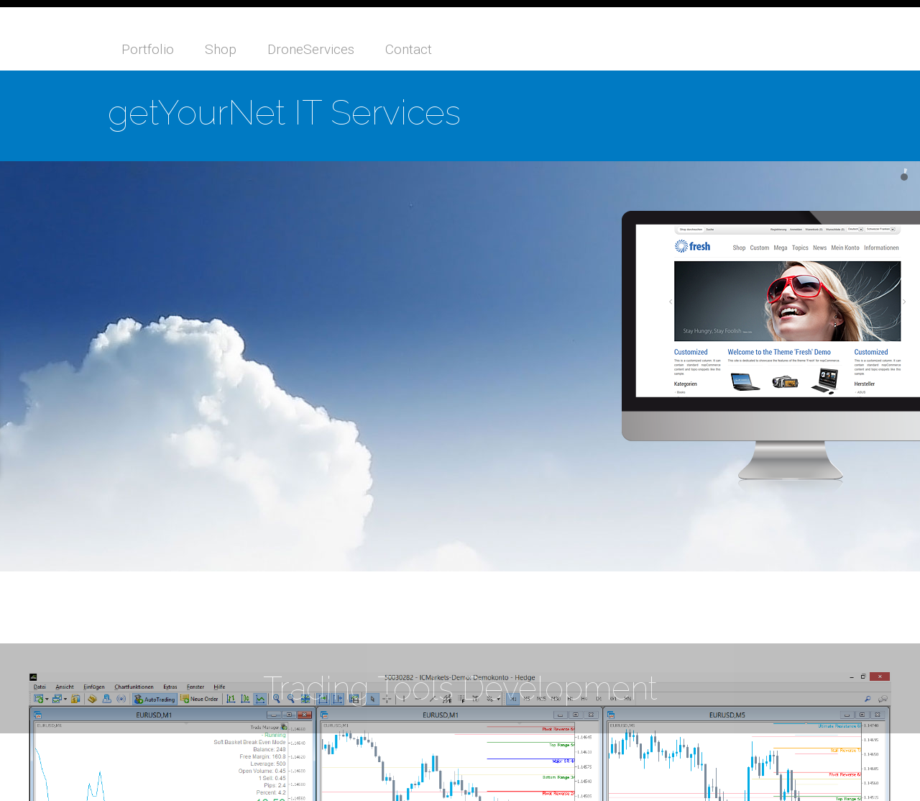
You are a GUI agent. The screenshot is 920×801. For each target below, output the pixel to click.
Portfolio (147, 49)
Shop (220, 49)
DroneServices (310, 49)
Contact (408, 49)
